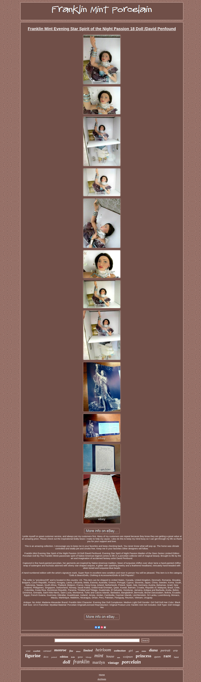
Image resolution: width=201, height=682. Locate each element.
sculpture (128, 656)
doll (66, 662)
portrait (165, 650)
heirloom (103, 649)
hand (176, 657)
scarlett (36, 651)
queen (157, 656)
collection (120, 650)
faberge (88, 657)
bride (73, 657)
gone (80, 657)
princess (143, 655)
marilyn (99, 662)
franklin (81, 662)
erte (175, 650)
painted (54, 657)
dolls (118, 657)
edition (64, 656)
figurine (33, 655)
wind (28, 651)
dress (78, 651)
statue (144, 651)
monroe (60, 650)
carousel (47, 651)
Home (102, 674)
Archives (102, 679)
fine (71, 651)
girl (131, 650)
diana (153, 650)
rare (167, 656)
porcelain (131, 662)
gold (137, 651)
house (110, 656)
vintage (113, 663)
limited (88, 650)
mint (98, 655)
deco (46, 656)
